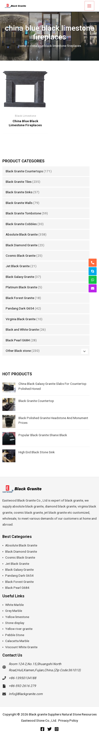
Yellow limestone (17, 617)
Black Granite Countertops (24, 171)
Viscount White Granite (21, 647)
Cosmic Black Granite (21, 255)
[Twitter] (49, 729)
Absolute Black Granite (22, 234)
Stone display (14, 623)
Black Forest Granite (20, 298)
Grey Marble (13, 611)
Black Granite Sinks (19, 192)
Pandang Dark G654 (20, 308)
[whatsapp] (93, 280)
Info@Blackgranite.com (26, 694)
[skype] (93, 271)
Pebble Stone (14, 635)
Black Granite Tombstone (23, 213)
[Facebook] (42, 729)
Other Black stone (18, 351)
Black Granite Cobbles (21, 224)
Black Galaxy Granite (20, 277)
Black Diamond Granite (21, 245)
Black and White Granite (22, 329)
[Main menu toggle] (89, 5)
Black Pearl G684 (18, 340)
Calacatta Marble (17, 641)
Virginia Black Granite (21, 319)
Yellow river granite (18, 629)
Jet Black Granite (18, 266)
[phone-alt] (93, 263)
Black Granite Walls (19, 203)
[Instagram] (56, 729)
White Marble (14, 605)
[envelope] (93, 288)
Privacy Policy (68, 720)
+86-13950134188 (22, 678)
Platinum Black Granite (21, 287)
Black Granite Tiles (19, 182)
